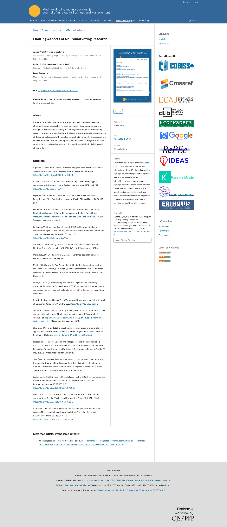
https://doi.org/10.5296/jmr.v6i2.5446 (50, 238)
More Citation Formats (125, 240)
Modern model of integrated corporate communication (109, 440)
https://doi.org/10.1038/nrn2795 (48, 189)
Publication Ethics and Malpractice (57, 20)
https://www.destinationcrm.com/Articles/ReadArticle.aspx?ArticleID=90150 (68, 216)
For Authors (164, 231)
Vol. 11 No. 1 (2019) (61, 30)
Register (186, 2)
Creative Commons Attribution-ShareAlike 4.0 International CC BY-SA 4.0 (131, 490)
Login (196, 2)
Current (83, 20)
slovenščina (164, 43)
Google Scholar (140, 480)
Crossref (93, 480)
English (162, 39)
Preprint (95, 20)
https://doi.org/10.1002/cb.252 (84, 304)
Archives (108, 20)
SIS (170, 480)
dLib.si (101, 480)
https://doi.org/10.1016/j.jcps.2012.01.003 (72, 335)
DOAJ (107, 480)
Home (35, 30)
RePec (151, 480)
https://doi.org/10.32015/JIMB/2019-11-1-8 (58, 90)
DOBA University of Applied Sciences (73, 485)
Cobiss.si (84, 480)
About (32, 20)
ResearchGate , (161, 480)
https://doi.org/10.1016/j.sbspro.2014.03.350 (53, 419)
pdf (119, 111)
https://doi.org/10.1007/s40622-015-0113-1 (53, 175)
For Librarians (164, 235)
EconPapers (127, 480)
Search (192, 20)
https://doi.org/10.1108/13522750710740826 (54, 388)
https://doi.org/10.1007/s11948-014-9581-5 (53, 401)
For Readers (164, 226)
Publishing (144, 20)
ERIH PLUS (116, 480)
